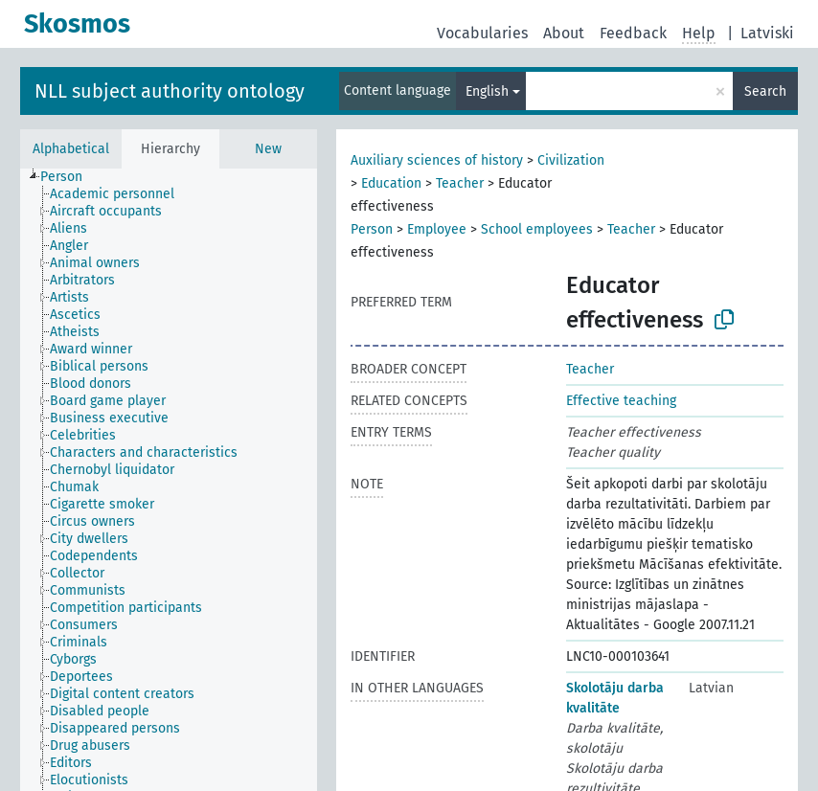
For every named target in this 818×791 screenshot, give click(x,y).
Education (391, 183)
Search (765, 91)
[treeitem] (69, 177)
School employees (537, 229)
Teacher (460, 183)
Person (372, 229)
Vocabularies (482, 33)
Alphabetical (71, 149)
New (268, 149)
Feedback (633, 33)
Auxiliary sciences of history (437, 160)
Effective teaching (621, 401)
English (487, 91)
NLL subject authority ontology (169, 90)
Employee (436, 229)
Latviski (767, 33)
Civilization (570, 160)
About (563, 33)
